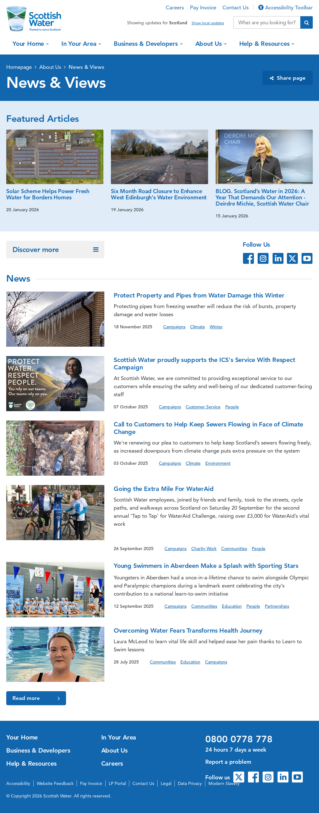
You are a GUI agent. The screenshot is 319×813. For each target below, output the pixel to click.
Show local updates (208, 23)
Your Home (29, 43)
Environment (218, 463)
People (232, 407)
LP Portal (117, 783)
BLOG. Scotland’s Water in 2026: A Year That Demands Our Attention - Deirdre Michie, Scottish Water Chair (262, 197)
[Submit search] (306, 22)
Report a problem (228, 761)
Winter (216, 327)
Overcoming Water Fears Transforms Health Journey (188, 630)
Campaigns (174, 327)
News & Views (86, 67)
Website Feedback (55, 783)
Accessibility (18, 783)
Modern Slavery (224, 783)
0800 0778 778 (239, 739)
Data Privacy (190, 783)
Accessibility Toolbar (285, 7)
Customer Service (203, 407)
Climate (197, 327)
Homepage (19, 67)
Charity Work (204, 548)
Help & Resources (265, 43)
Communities (234, 548)
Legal (166, 783)
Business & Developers (147, 43)
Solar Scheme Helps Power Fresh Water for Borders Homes (47, 194)
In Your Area (79, 43)
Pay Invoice (203, 7)
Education (232, 606)
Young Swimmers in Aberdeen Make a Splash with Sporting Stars (206, 565)
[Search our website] (266, 22)
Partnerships (277, 606)
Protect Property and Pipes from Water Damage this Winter (199, 295)
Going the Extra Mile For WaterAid (163, 488)
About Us (209, 43)
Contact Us (235, 7)
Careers (175, 7)
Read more (36, 698)
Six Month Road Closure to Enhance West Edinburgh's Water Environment (159, 194)
